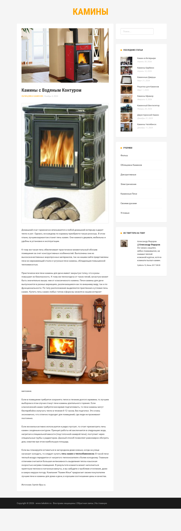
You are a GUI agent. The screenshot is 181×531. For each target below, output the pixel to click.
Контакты (104, 31)
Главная (72, 31)
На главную (101, 525)
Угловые (125, 235)
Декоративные (128, 197)
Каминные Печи (129, 216)
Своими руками (129, 225)
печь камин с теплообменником (77, 476)
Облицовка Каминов (32, 118)
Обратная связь (85, 525)
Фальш (124, 177)
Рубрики (87, 31)
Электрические (128, 206)
